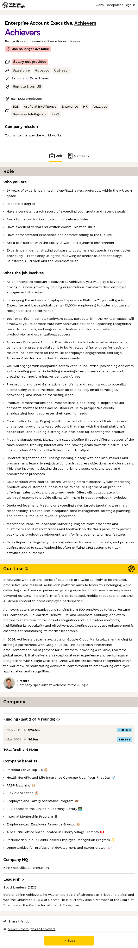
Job (55, 155)
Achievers (85, 23)
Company (78, 155)
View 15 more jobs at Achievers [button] (29, 929)
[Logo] (13, 5)
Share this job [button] (16, 921)
